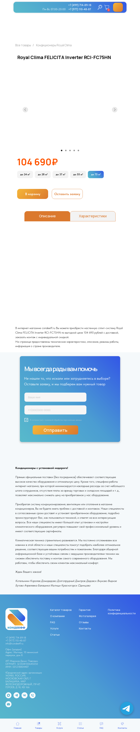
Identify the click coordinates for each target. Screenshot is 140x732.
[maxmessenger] (8, 697)
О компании (57, 616)
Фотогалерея (87, 616)
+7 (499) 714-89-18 (15, 637)
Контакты (85, 628)
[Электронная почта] (8, 706)
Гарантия (84, 610)
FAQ (52, 622)
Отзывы (84, 622)
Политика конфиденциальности (122, 611)
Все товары (23, 45)
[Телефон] (33, 697)
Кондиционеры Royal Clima (54, 45)
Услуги (54, 628)
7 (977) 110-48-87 (16, 640)
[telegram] (16, 697)
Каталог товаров (61, 610)
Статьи (55, 634)
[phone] (55, 409)
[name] (55, 397)
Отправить (55, 430)
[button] (67, 194)
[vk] (25, 697)
